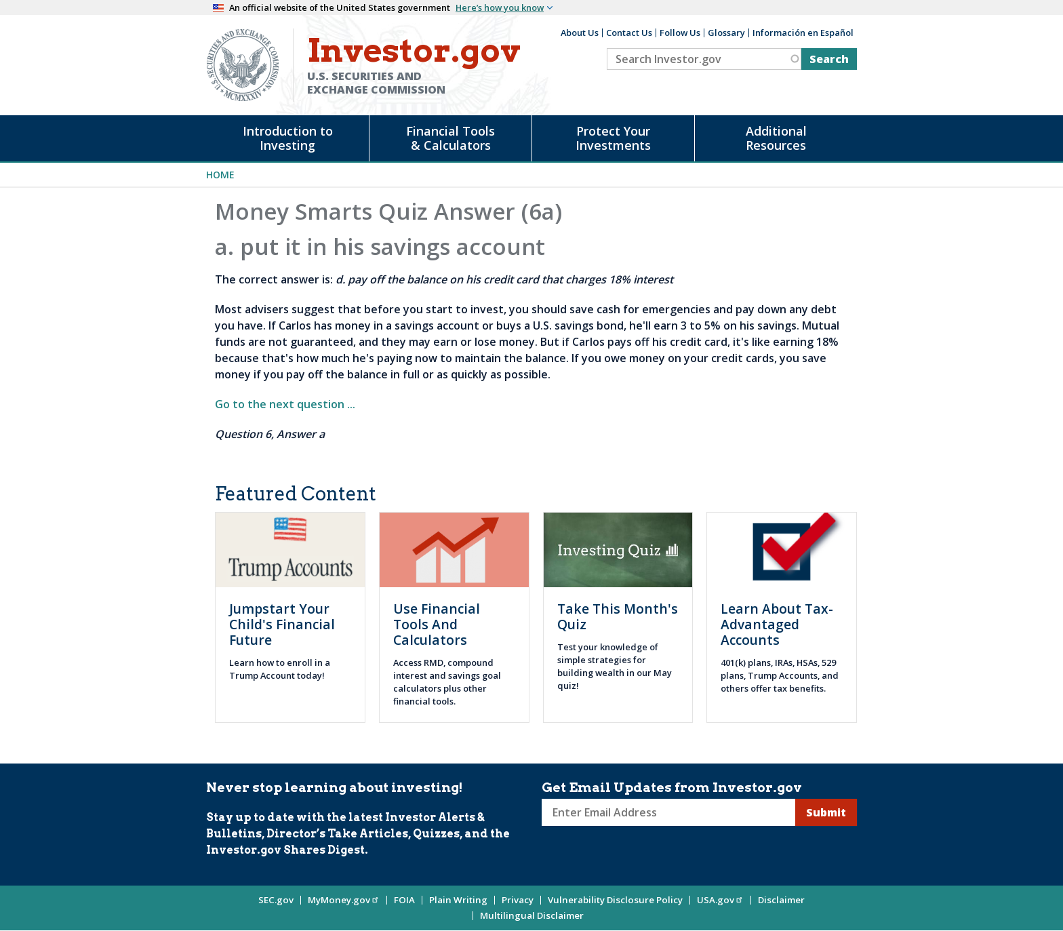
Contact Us (629, 32)
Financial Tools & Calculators (450, 138)
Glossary (726, 32)
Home (220, 174)
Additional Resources (776, 138)
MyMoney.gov (344, 900)
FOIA (404, 900)
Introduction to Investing (288, 138)
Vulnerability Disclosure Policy (615, 900)
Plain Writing (458, 900)
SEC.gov (276, 900)
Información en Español (803, 32)
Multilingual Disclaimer (532, 915)
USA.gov (720, 900)
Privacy (518, 900)
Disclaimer (781, 900)
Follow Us (680, 32)
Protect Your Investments (613, 138)
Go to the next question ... (285, 404)
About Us (580, 32)
